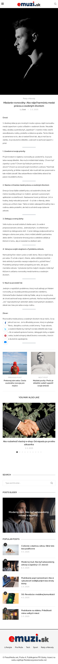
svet (24, 109)
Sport (35, 647)
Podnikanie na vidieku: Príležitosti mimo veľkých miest (36, 612)
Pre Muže (19, 647)
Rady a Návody (47, 647)
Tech (28, 647)
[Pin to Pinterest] (5, 335)
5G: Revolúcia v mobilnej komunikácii (38, 594)
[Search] (55, 4)
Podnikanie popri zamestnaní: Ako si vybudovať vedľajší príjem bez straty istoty (37, 581)
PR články (42, 657)
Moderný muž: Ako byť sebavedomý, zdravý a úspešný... (29, 514)
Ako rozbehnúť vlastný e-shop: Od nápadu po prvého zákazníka (29, 443)
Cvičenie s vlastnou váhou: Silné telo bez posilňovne (37, 547)
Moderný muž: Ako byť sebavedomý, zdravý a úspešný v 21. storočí (38, 563)
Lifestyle (8, 647)
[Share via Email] (5, 342)
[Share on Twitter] (5, 329)
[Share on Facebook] (5, 323)
